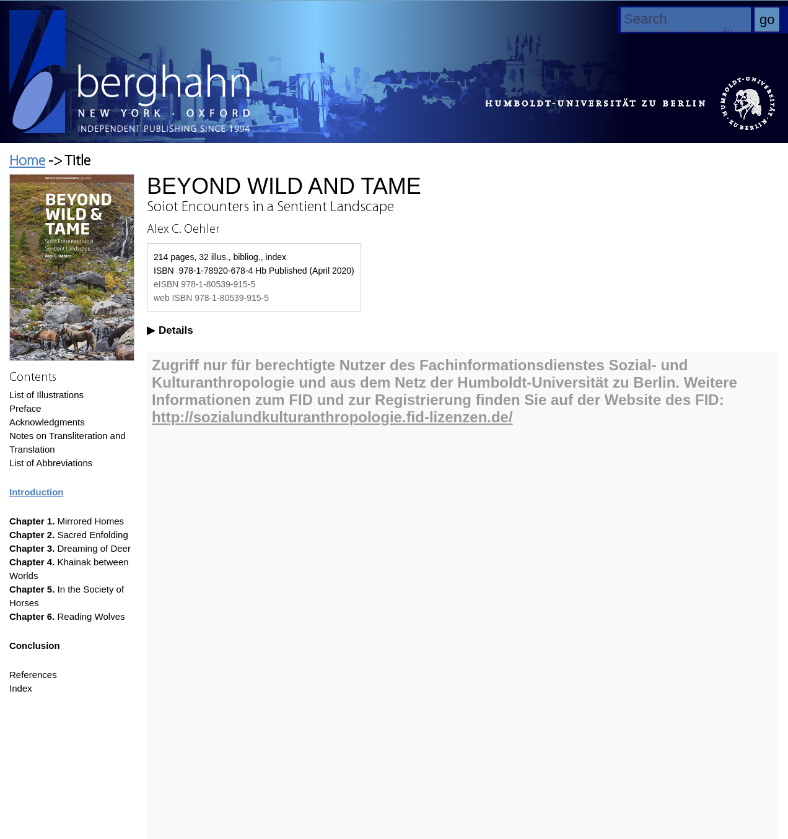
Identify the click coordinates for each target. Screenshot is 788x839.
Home (27, 161)
